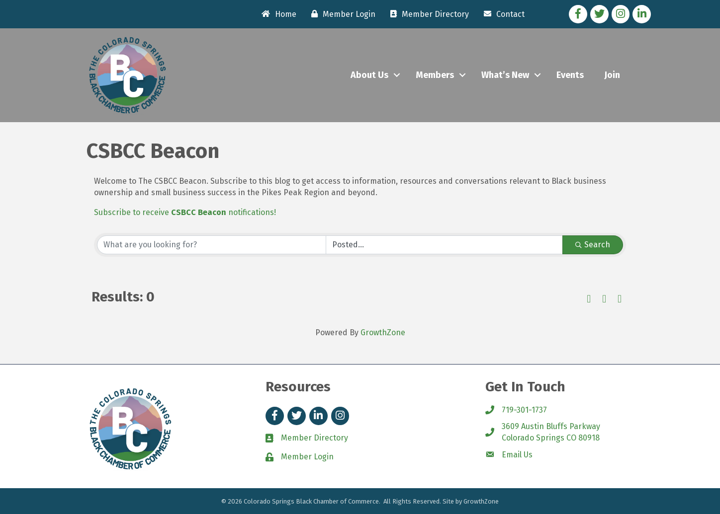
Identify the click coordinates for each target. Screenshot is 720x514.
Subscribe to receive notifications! (185, 212)
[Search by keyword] (211, 244)
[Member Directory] (427, 14)
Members (435, 75)
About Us (369, 75)
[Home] (276, 14)
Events (570, 75)
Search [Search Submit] (592, 244)
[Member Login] (340, 14)
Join (612, 75)
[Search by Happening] (444, 244)
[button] (588, 299)
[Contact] (502, 14)
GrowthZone (382, 332)
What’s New (505, 75)
